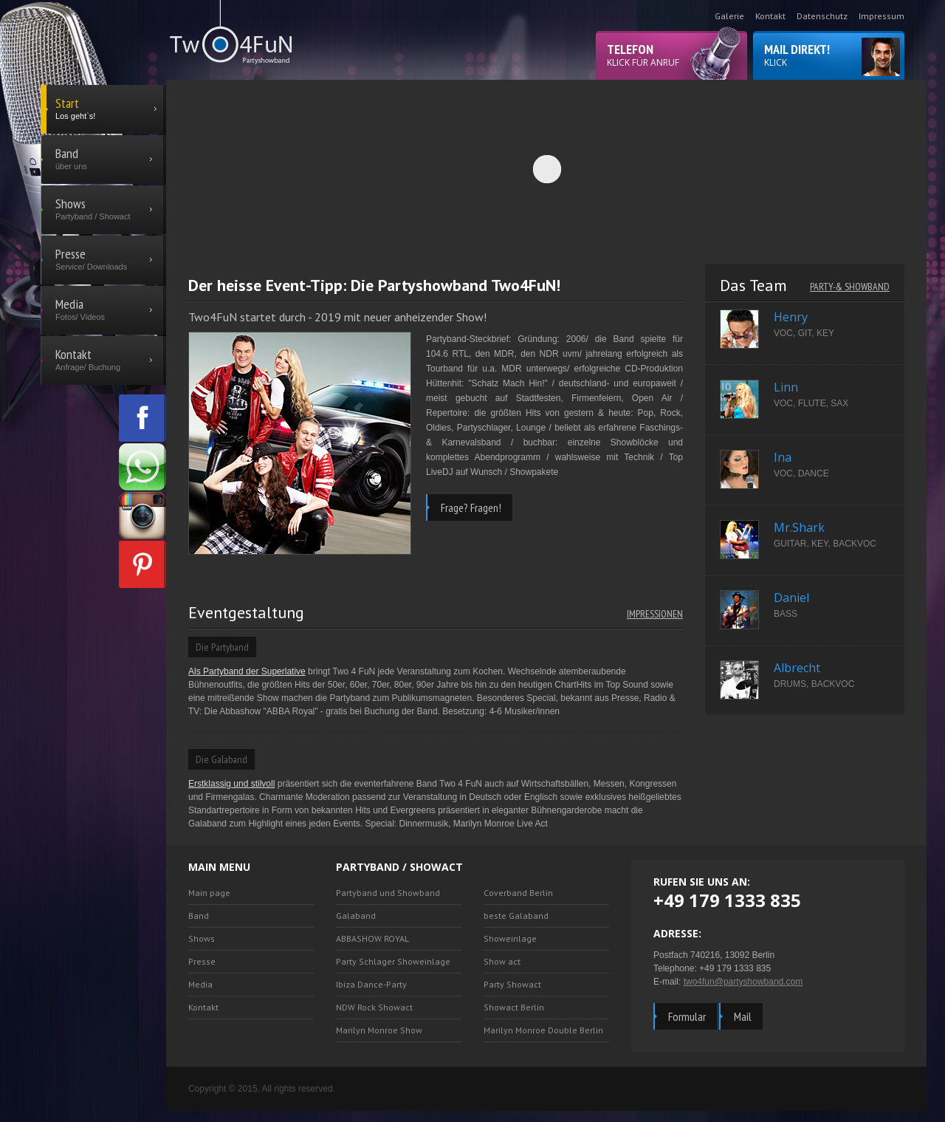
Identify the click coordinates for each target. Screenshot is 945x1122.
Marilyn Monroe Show (379, 1030)
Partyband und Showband (388, 892)
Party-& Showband (850, 286)
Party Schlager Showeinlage (393, 961)
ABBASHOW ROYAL (372, 938)
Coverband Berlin (518, 892)
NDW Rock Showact (374, 1007)
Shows (201, 938)
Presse (202, 961)
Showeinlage (510, 938)
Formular (687, 1016)
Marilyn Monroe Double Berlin (543, 1030)
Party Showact (512, 984)
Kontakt (770, 15)
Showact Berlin (514, 1007)
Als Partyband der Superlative (247, 671)
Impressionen (655, 613)
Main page (209, 892)
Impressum (881, 15)
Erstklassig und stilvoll (231, 784)
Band (198, 915)
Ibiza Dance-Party (371, 984)
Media (200, 984)
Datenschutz (822, 15)
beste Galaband (516, 915)
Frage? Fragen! (471, 507)
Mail (743, 1016)
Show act (502, 961)
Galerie (729, 15)
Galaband (356, 915)
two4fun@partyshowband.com (743, 981)
